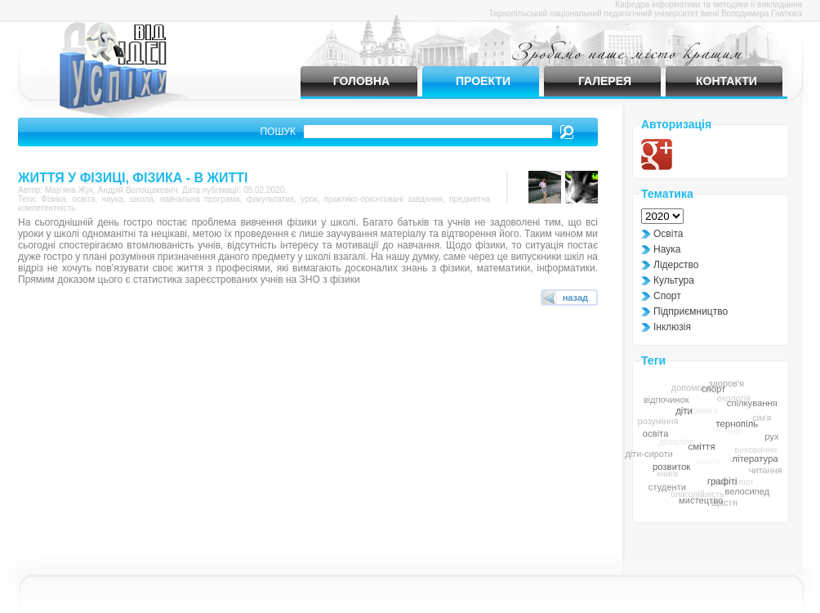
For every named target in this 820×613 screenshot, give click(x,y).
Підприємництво (690, 311)
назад (575, 297)
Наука (666, 249)
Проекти (483, 80)
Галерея (604, 80)
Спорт (667, 296)
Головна (361, 80)
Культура (673, 280)
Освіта (668, 233)
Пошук (278, 131)
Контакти (726, 80)
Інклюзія (672, 327)
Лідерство (675, 265)
